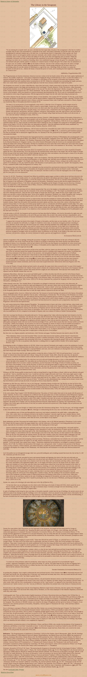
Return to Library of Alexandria (10, 1)
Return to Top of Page (7, 672)
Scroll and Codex (13, 669)
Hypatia (21, 669)
